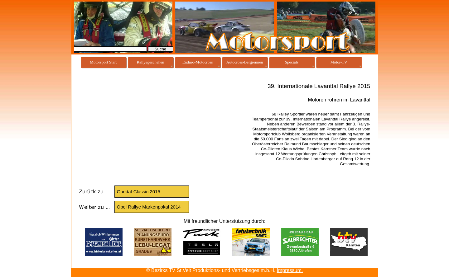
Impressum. (290, 270)
